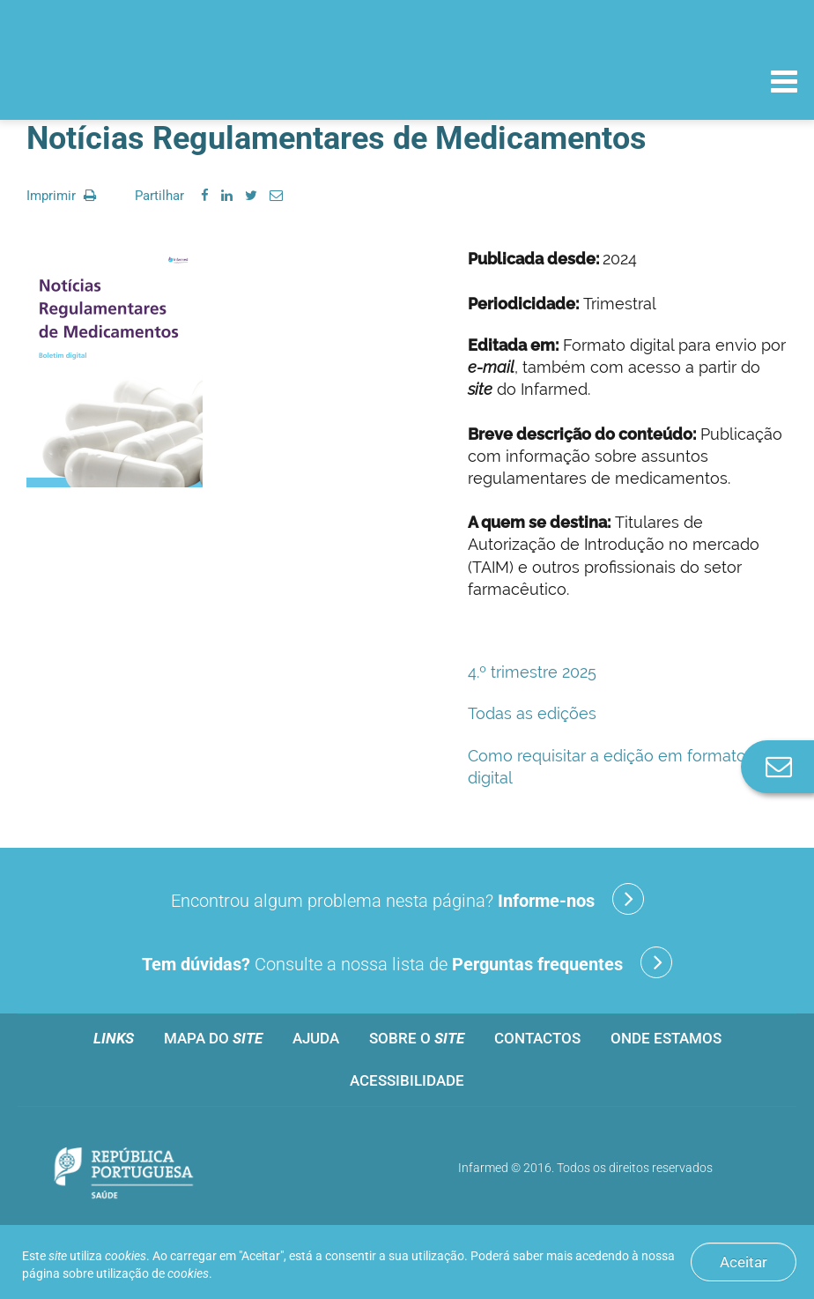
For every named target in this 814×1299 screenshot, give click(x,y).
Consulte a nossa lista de (407, 962)
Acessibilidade (407, 1080)
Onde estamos (666, 1038)
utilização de (152, 1273)
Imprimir (61, 196)
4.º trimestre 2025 (532, 672)
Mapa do (213, 1038)
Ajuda (315, 1038)
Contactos (537, 1038)
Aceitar (743, 1262)
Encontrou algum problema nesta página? (407, 899)
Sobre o (416, 1038)
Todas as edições (532, 713)
